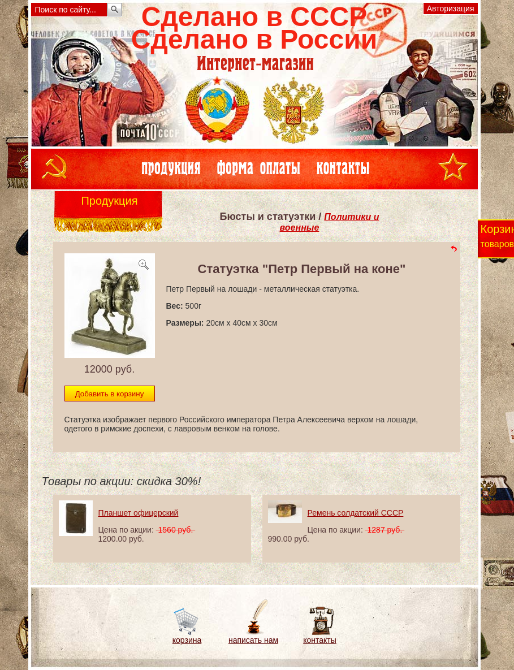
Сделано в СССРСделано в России (254, 28)
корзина (186, 640)
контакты (319, 640)
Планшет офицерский (138, 512)
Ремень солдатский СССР (356, 512)
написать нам (253, 640)
